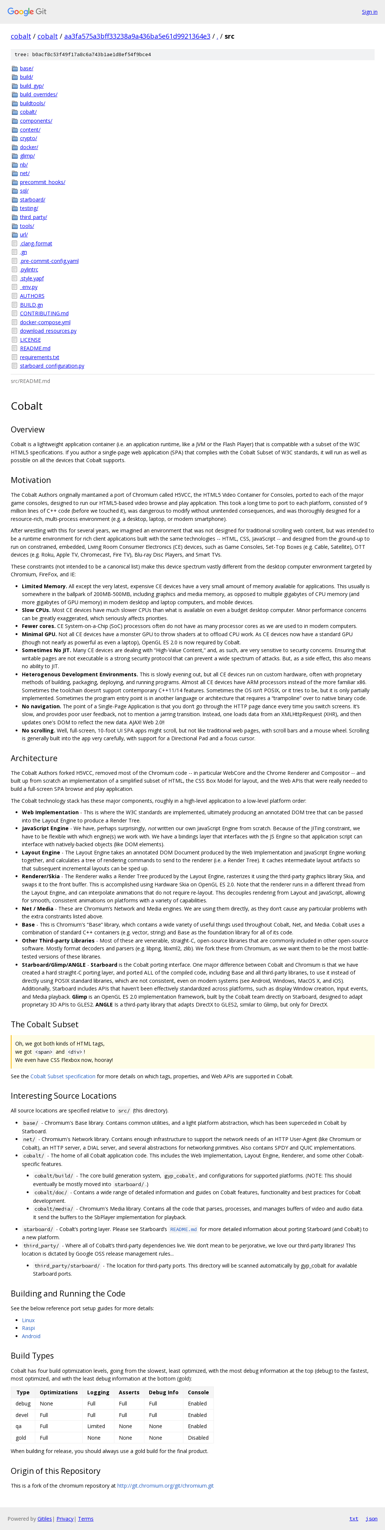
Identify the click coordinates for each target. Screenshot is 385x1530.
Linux (28, 1320)
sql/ (24, 190)
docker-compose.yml (45, 322)
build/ (26, 76)
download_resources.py (48, 330)
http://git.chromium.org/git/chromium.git (165, 1485)
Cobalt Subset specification (62, 1076)
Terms (86, 1518)
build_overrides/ (39, 94)
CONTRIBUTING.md (44, 313)
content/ (30, 129)
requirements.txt (39, 357)
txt (353, 1518)
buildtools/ (32, 103)
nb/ (24, 164)
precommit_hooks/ (42, 182)
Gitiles (44, 1518)
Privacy (65, 1518)
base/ (26, 68)
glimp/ (27, 155)
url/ (24, 234)
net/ (25, 173)
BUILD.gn (31, 304)
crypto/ (28, 138)
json (372, 1518)
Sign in (370, 11)
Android (31, 1336)
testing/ (29, 208)
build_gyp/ (32, 85)
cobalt (21, 36)
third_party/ (33, 216)
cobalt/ (28, 111)
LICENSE (30, 339)
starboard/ (32, 199)
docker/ (29, 147)
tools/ (27, 225)
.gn (23, 251)
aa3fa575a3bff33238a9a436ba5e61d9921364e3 (137, 36)
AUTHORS (32, 295)
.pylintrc (29, 269)
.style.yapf (32, 278)
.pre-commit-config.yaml (49, 260)
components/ (36, 120)
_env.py (28, 286)
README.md (35, 348)
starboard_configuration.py (52, 365)
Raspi (28, 1327)
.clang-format (36, 243)
